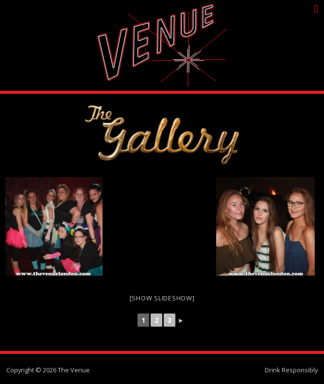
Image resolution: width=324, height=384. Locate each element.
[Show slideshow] (162, 298)
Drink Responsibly (291, 370)
